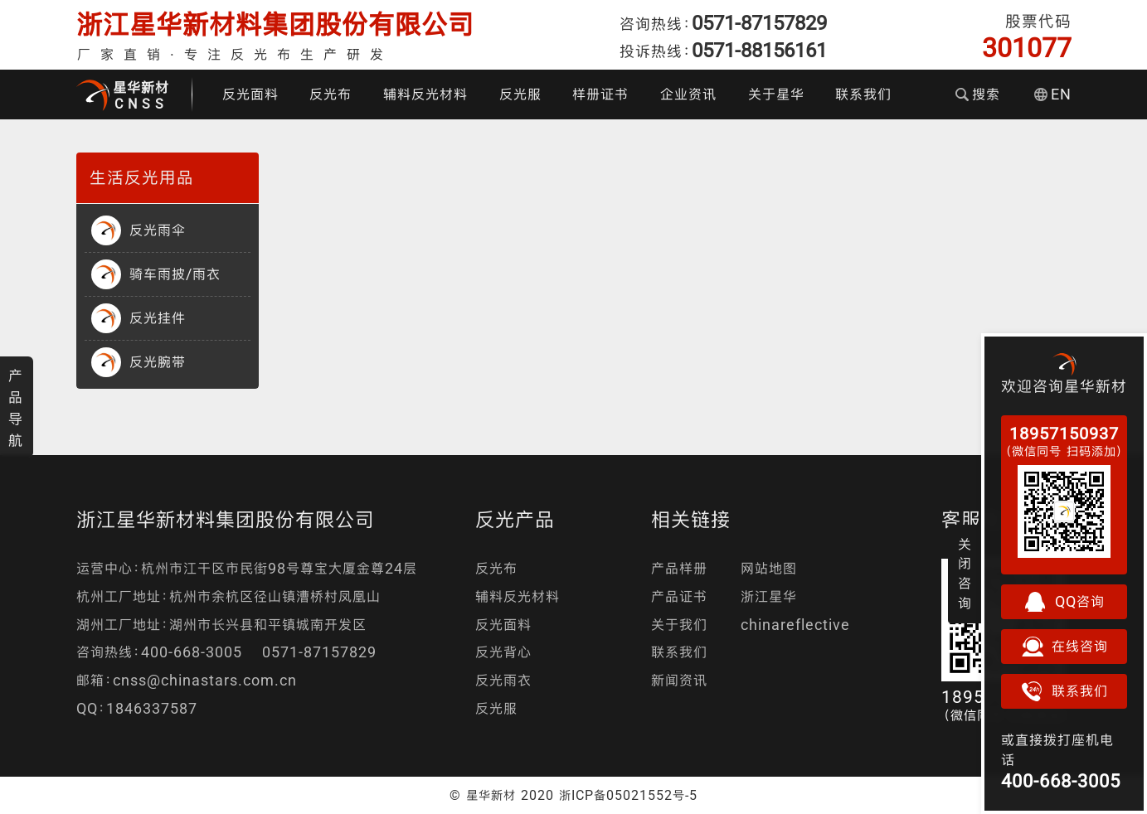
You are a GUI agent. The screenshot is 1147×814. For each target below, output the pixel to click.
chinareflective (795, 625)
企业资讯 (688, 94)
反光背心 (503, 652)
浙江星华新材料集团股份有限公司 (275, 24)
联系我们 (863, 94)
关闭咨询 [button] (965, 573)
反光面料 (250, 94)
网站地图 (769, 568)
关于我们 (679, 625)
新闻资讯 (679, 680)
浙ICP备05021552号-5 (628, 795)
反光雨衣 (503, 680)
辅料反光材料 (425, 94)
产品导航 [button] (15, 407)
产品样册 (679, 568)
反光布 (330, 94)
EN (1053, 94)
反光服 (520, 94)
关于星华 (776, 94)
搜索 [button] (977, 94)
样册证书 (600, 94)
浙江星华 (769, 596)
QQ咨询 (1064, 602)
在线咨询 (1064, 647)
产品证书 (679, 596)
